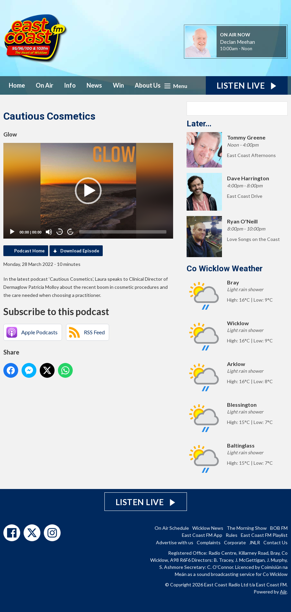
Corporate (235, 542)
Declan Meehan (237, 42)
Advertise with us (174, 542)
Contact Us (275, 542)
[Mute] (48, 231)
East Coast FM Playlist (264, 535)
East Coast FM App (202, 535)
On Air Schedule (172, 528)
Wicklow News (207, 528)
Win (118, 85)
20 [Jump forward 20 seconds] (70, 231)
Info (70, 85)
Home (17, 85)
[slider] (122, 232)
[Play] (12, 231)
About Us (148, 85)
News (94, 85)
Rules (231, 535)
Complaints (209, 542)
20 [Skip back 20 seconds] (59, 231)
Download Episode (79, 250)
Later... (199, 123)
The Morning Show (247, 528)
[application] (88, 191)
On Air (44, 85)
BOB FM (279, 528)
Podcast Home (29, 250)
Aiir (283, 591)
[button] (88, 190)
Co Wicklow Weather (225, 268)
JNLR (254, 542)
